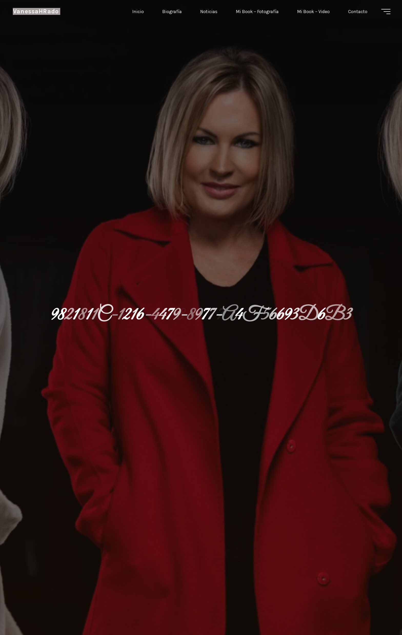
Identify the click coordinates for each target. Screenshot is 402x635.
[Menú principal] (385, 11)
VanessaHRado (36, 11)
